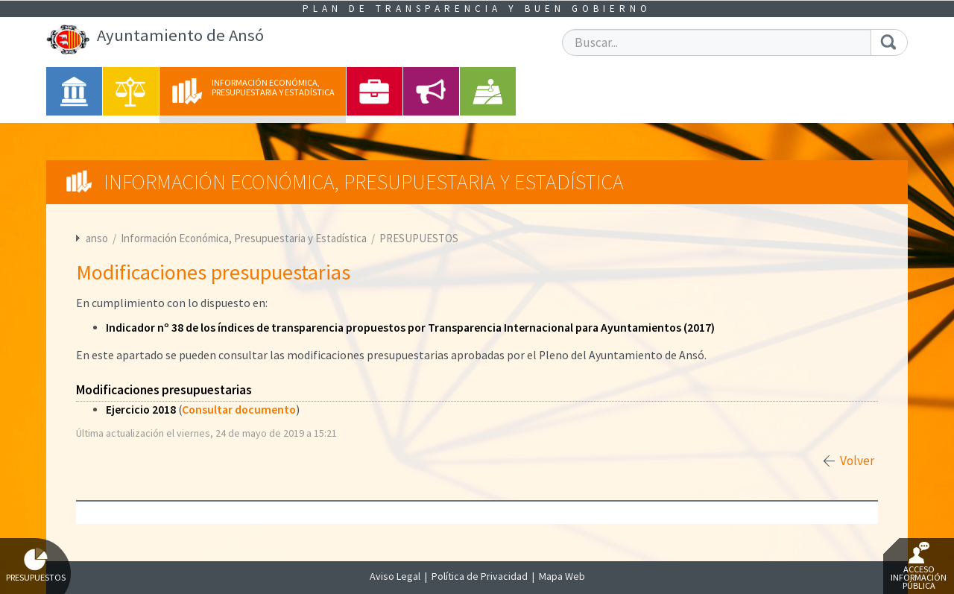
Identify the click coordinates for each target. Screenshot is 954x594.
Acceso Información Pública (919, 566)
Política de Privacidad (480, 576)
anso (97, 238)
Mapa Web (562, 576)
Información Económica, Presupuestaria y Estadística (245, 238)
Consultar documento (239, 409)
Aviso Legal (395, 576)
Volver (857, 460)
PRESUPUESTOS (418, 238)
